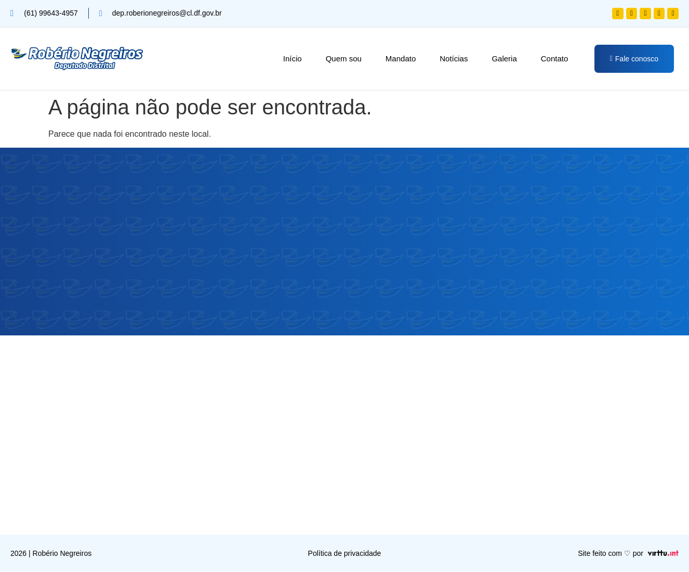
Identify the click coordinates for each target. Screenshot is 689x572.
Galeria (504, 58)
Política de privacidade (344, 554)
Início (292, 58)
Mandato (401, 58)
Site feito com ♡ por (610, 554)
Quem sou (344, 58)
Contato (554, 58)
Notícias (454, 58)
